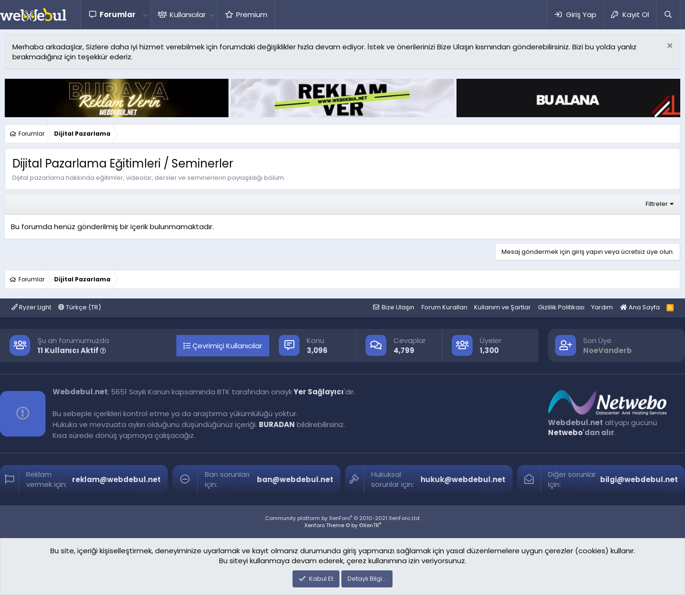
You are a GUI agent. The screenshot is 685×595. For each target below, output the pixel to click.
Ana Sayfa (640, 307)
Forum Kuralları (444, 307)
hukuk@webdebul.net (462, 479)
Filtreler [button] (657, 203)
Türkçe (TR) (79, 307)
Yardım (602, 307)
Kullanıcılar (188, 14)
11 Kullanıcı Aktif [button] (71, 350)
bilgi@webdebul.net (639, 479)
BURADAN (277, 424)
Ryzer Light (31, 307)
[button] (145, 14)
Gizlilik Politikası (561, 307)
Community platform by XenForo (342, 518)
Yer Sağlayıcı (318, 392)
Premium (251, 14)
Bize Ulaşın (398, 307)
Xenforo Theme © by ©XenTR (342, 525)
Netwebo (565, 432)
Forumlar (118, 14)
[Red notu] (669, 47)
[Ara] (668, 14)
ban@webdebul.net (295, 479)
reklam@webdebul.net (116, 479)
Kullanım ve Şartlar (502, 307)
